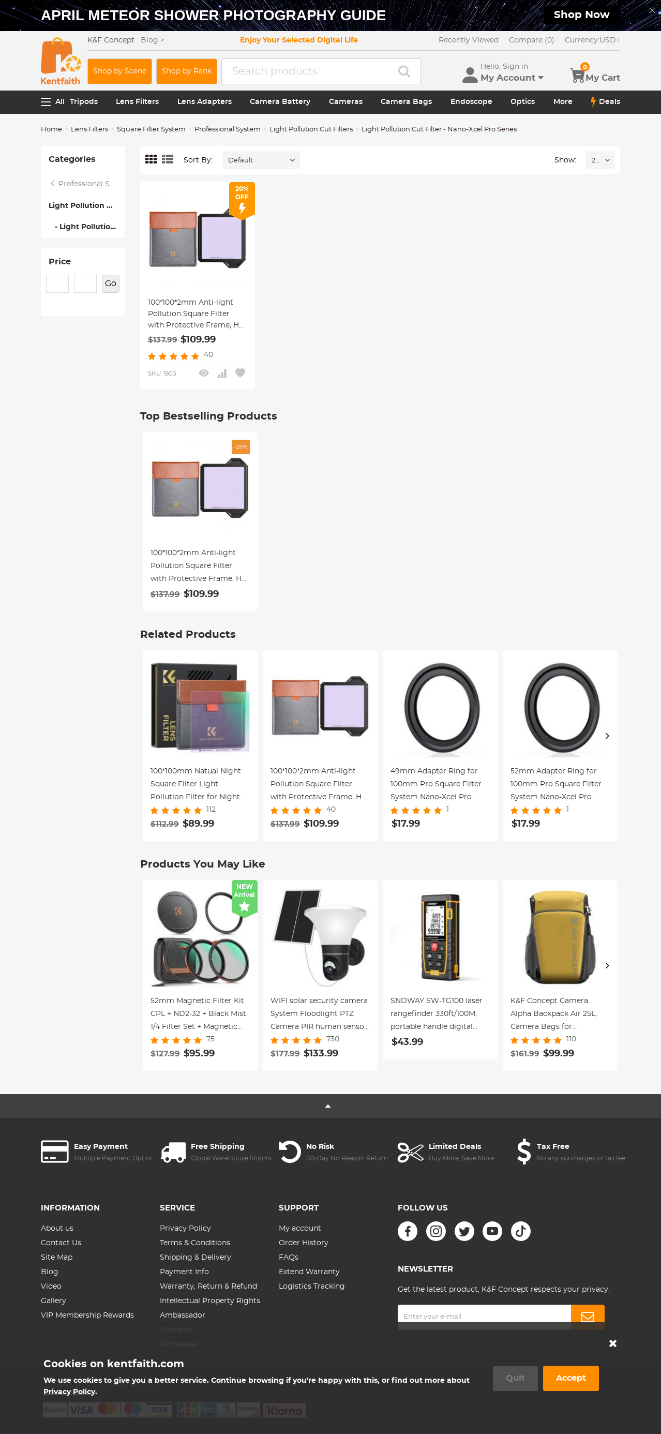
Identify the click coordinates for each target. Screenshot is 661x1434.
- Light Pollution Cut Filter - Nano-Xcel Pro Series (87, 227)
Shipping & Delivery (195, 1257)
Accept (571, 1378)
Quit (515, 1378)
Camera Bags (406, 102)
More (563, 102)
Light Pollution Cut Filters (311, 129)
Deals (605, 102)
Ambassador (182, 1315)
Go (110, 283)
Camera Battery (280, 102)
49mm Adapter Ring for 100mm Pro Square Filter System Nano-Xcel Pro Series (436, 786)
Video (51, 1286)
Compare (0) (531, 40)
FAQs (288, 1257)
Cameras (346, 102)
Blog (49, 1272)
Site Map (56, 1257)
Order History (303, 1243)
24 (595, 160)
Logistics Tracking (312, 1286)
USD (592, 40)
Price (60, 262)
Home (51, 129)
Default (240, 160)
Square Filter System (151, 129)
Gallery (53, 1301)
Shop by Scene (119, 71)
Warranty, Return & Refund (208, 1286)
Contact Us (61, 1243)
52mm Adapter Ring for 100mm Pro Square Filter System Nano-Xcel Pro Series (556, 786)
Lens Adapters (204, 102)
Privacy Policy (185, 1228)
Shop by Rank (187, 71)
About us (57, 1228)
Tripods (84, 102)
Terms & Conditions (195, 1243)
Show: (565, 160)
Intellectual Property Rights (210, 1301)
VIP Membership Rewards (87, 1315)
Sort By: (198, 160)
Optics (522, 102)
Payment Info (184, 1272)
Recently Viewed (469, 40)
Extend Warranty (309, 1272)
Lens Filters (137, 102)
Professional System (227, 129)
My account (300, 1228)
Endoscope (471, 102)
